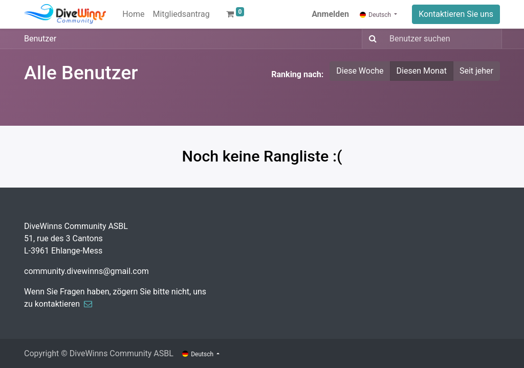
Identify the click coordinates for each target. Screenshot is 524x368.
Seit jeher (476, 71)
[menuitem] (133, 14)
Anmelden (330, 14)
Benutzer (40, 38)
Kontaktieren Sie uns (456, 14)
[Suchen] (370, 39)
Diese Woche (359, 71)
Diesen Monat (422, 71)
